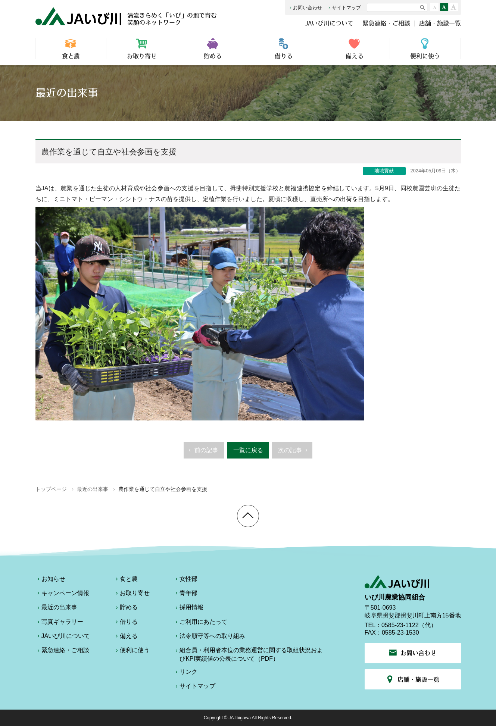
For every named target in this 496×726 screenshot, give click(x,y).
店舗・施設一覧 (440, 23)
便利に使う (425, 48)
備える (354, 48)
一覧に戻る (248, 450)
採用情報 (188, 608)
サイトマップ (344, 7)
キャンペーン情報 (62, 594)
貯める (212, 48)
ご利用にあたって (200, 623)
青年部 (185, 594)
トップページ (51, 489)
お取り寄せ (141, 48)
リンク (185, 673)
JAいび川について (329, 23)
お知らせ (50, 580)
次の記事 (294, 452)
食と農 (71, 48)
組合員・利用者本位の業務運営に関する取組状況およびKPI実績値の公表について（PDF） (248, 654)
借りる (283, 48)
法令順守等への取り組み (209, 637)
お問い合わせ (305, 7)
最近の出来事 (92, 489)
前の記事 (202, 452)
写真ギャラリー (59, 623)
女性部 (185, 580)
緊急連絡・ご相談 (386, 23)
